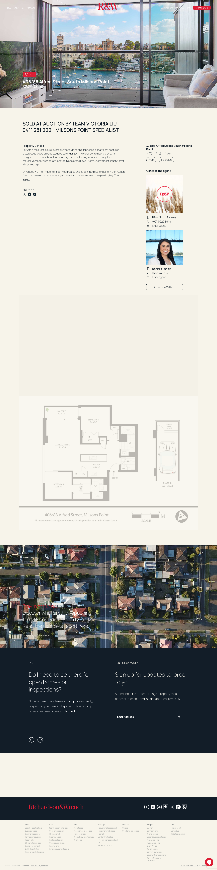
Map (151, 159)
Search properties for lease (58, 828)
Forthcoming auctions (33, 837)
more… (27, 180)
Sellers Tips (78, 840)
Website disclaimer (178, 834)
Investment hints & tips (106, 831)
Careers (168, 7)
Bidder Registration (32, 849)
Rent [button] (51, 825)
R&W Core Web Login (189, 865)
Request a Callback (164, 287)
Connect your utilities (154, 852)
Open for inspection (32, 834)
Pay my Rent (54, 846)
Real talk (101, 834)
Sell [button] (75, 825)
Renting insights (153, 840)
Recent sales (29, 840)
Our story (150, 828)
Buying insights (152, 831)
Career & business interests (156, 837)
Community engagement (156, 855)
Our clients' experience (130, 831)
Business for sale (31, 831)
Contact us (175, 831)
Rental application (56, 840)
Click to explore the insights (37, 635)
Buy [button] (26, 825)
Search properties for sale (34, 828)
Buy (9, 7)
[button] (180, 97)
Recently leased (55, 837)
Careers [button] (125, 825)
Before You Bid (152, 846)
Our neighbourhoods (32, 846)
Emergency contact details (59, 849)
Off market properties (33, 843)
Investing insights (153, 843)
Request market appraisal (83, 831)
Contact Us (202, 7)
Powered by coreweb (39, 865)
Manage (31, 7)
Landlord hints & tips (105, 837)
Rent (15, 7)
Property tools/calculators (34, 852)
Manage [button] (101, 825)
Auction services (80, 834)
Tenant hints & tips (105, 845)
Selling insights (152, 834)
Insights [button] (150, 825)
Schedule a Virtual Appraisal (84, 837)
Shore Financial (152, 849)
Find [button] (172, 825)
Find (188, 7)
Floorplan (166, 159)
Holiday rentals (54, 834)
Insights (179, 7)
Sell (22, 7)
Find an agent (176, 828)
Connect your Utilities (57, 843)
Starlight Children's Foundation (154, 859)
